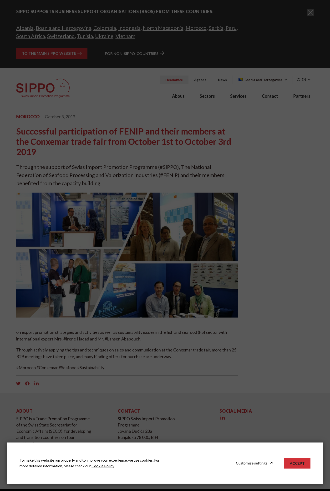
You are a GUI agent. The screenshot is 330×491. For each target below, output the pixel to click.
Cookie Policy (102, 466)
